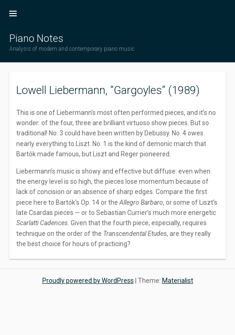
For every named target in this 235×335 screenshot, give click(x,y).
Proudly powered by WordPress (88, 280)
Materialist (177, 280)
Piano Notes (36, 38)
